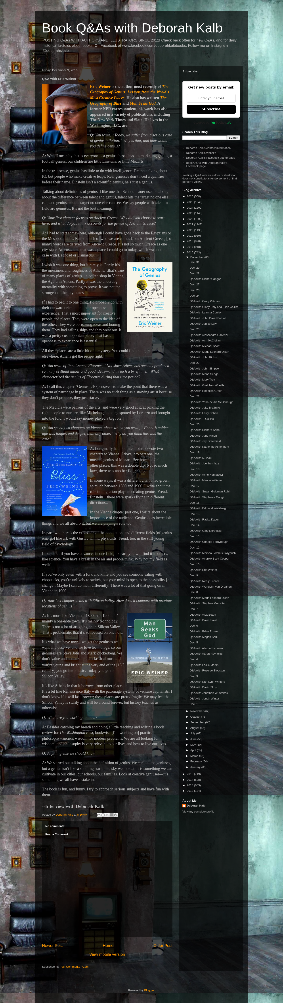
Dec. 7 (193, 609)
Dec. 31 (194, 262)
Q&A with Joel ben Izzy (204, 463)
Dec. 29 (194, 267)
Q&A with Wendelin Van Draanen (210, 586)
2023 (190, 213)
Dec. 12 (194, 547)
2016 (190, 252)
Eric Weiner (100, 86)
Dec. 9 (193, 575)
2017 (190, 247)
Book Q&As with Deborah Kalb (132, 28)
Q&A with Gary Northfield (205, 530)
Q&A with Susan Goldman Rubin (210, 491)
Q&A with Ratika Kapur (204, 519)
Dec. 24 (194, 295)
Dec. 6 (193, 625)
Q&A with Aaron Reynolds (205, 653)
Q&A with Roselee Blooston (207, 670)
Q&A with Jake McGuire (204, 407)
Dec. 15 (194, 514)
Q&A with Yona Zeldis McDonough (211, 402)
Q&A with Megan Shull (203, 637)
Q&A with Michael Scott (204, 346)
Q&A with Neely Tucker (204, 581)
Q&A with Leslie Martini (204, 665)
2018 (190, 241)
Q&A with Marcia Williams (205, 480)
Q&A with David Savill (203, 620)
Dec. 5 (193, 642)
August (195, 728)
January (195, 767)
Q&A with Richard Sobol (204, 430)
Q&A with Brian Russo (203, 631)
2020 (190, 230)
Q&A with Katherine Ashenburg (209, 446)
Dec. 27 (194, 284)
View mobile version (107, 954)
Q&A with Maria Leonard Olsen (209, 351)
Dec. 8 (193, 592)
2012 (190, 790)
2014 (190, 779)
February (196, 761)
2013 (190, 785)
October (195, 716)
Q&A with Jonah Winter (204, 698)
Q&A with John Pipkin (203, 357)
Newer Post (52, 945)
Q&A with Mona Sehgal (204, 374)
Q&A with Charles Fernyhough (208, 541)
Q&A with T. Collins (201, 418)
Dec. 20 (194, 424)
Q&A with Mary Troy (202, 379)
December (197, 257)
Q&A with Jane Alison (203, 435)
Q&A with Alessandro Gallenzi (208, 335)
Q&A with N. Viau (200, 458)
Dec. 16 (194, 502)
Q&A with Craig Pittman (204, 301)
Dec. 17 (194, 486)
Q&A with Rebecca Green (205, 390)
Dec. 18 (194, 469)
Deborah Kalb (196, 805)
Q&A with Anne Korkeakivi (206, 474)
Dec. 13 (194, 536)
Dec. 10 (194, 564)
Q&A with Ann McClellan (204, 340)
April (193, 750)
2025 (190, 202)
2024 (190, 207)
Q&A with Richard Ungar (205, 279)
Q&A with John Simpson (204, 368)
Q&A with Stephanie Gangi (206, 497)
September (197, 722)
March (194, 756)
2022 (190, 219)
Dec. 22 (194, 362)
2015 (190, 774)
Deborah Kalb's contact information (208, 148)
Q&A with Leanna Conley (205, 312)
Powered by (211, 122)
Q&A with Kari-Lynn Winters (207, 681)
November (197, 711)
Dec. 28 (194, 273)
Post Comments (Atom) (75, 966)
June (193, 739)
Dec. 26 (194, 290)
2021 (190, 224)
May (193, 744)
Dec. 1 (193, 704)
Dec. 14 (194, 525)
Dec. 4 (193, 659)
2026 (190, 196)
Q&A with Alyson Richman (206, 648)
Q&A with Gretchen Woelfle (206, 385)
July (193, 733)
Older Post (162, 945)
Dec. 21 (194, 396)
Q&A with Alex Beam (202, 614)
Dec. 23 (194, 329)
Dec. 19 (194, 452)
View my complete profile (198, 811)
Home (108, 945)
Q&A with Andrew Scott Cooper (209, 558)
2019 (190, 235)
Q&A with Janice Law (202, 323)
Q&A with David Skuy (203, 687)
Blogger (149, 990)
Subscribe (211, 109)
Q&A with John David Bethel (207, 318)
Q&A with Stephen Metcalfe (206, 603)
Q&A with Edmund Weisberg (207, 508)
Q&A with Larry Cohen (203, 413)
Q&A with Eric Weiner (203, 569)
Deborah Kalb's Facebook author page (210, 157)
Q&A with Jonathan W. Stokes (208, 693)
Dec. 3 (193, 676)
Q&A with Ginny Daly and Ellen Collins (213, 307)
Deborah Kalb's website (201, 153)
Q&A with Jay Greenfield (205, 441)
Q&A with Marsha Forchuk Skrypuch (212, 553)
